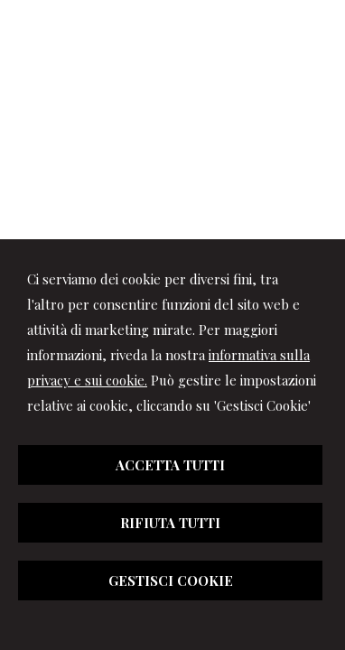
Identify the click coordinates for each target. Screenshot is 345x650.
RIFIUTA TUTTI (170, 523)
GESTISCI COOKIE (170, 580)
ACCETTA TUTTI (170, 465)
